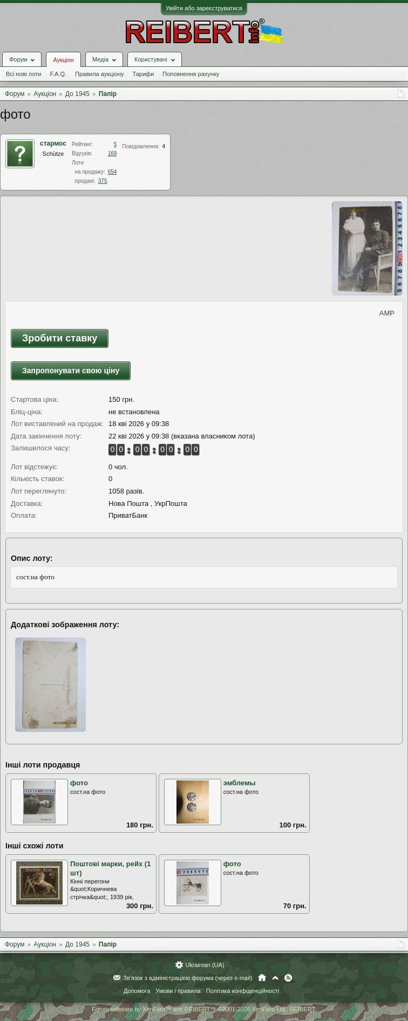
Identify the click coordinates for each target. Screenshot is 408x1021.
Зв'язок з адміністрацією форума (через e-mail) (188, 978)
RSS (288, 978)
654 (112, 172)
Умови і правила (177, 991)
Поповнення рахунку (190, 74)
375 (102, 181)
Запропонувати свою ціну (70, 370)
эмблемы (239, 783)
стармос (53, 143)
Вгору (275, 978)
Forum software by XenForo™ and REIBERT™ (204, 1009)
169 (112, 153)
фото (79, 783)
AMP (387, 313)
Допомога (137, 991)
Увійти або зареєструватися (204, 8)
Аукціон (63, 60)
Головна (262, 978)
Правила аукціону (99, 74)
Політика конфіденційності (242, 991)
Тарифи (143, 74)
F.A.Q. (58, 74)
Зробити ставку (59, 338)
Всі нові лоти (23, 74)
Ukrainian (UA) (204, 965)
